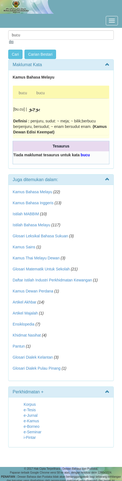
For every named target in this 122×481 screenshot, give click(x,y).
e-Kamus (31, 421)
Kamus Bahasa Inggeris (33, 203)
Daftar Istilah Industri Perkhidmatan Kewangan (52, 280)
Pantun (19, 346)
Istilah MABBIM (26, 214)
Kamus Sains (24, 247)
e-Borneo (32, 426)
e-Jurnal (31, 415)
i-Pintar (30, 437)
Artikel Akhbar (24, 302)
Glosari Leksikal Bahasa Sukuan (40, 236)
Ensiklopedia (23, 324)
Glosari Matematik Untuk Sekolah (41, 269)
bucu (23, 93)
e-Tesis (30, 410)
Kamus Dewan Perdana (33, 291)
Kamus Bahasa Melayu (33, 192)
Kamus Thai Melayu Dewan (36, 258)
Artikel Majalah (25, 313)
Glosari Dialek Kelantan (33, 357)
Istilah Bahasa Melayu (31, 225)
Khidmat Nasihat (27, 335)
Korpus (30, 404)
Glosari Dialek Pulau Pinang (36, 368)
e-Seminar (32, 432)
